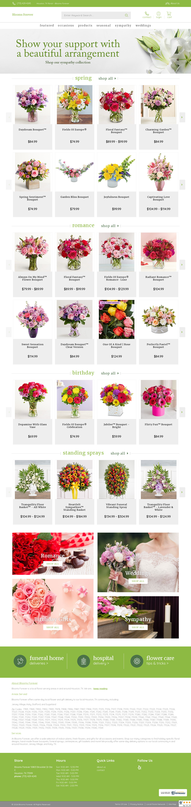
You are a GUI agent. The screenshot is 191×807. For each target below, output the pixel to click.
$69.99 (32, 436)
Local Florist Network (155, 804)
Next (182, 117)
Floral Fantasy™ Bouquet (116, 131)
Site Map (172, 804)
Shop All (106, 78)
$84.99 (32, 142)
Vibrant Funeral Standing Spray (116, 506)
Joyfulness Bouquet (116, 196)
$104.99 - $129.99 (117, 289)
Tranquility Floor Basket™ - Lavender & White (158, 507)
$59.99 (116, 436)
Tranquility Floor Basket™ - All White (32, 506)
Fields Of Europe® (74, 129)
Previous (9, 117)
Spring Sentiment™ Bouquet (32, 198)
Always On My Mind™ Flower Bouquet (32, 278)
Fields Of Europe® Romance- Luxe (116, 278)
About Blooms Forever (25, 683)
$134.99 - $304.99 (116, 516)
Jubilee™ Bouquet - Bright (116, 426)
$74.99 (74, 142)
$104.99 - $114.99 (158, 209)
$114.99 (33, 356)
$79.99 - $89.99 (32, 289)
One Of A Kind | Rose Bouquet (116, 346)
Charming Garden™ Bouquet (159, 131)
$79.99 (74, 209)
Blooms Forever (22, 14)
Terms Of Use (121, 804)
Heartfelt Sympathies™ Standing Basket (75, 507)
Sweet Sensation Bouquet (33, 346)
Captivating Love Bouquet (158, 198)
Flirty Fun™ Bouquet (158, 424)
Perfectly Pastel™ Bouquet (158, 346)
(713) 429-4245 (24, 3)
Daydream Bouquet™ (32, 129)
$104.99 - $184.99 (75, 516)
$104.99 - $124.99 (32, 516)
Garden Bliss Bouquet (74, 196)
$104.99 (158, 289)
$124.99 (116, 356)
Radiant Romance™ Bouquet (159, 278)
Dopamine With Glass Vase (32, 426)
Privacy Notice (136, 804)
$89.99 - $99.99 (116, 142)
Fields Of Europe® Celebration (74, 426)
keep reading (100, 688)
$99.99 (116, 209)
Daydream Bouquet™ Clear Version (74, 346)
